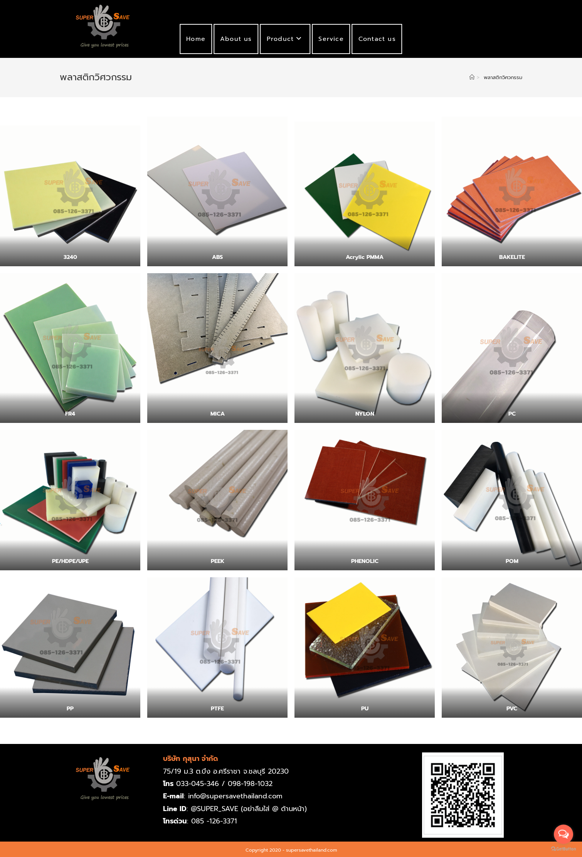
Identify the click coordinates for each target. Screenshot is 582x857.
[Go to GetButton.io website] (563, 849)
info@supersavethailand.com (235, 796)
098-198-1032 (250, 783)
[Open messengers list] (563, 834)
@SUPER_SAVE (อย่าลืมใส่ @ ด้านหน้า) (249, 808)
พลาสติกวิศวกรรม (503, 77)
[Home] (471, 77)
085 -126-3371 (214, 821)
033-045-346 (197, 783)
